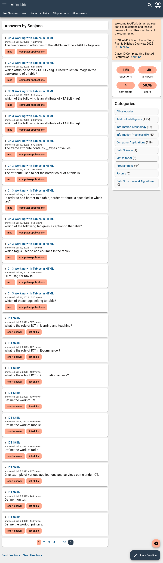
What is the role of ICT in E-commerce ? (32, 350)
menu (4, 5)
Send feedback (11, 555)
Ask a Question (145, 555)
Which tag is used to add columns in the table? (37, 251)
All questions (61, 13)
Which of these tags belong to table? (30, 301)
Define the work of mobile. (23, 425)
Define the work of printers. (24, 524)
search (149, 5)
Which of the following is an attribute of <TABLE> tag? (43, 98)
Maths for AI (124, 158)
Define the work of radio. (22, 450)
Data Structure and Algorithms (135, 181)
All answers (79, 13)
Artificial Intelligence (129, 119)
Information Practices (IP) (132, 134)
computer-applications (32, 51)
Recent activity (40, 13)
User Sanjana (10, 13)
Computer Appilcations (130, 142)
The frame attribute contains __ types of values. (38, 148)
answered (10, 41)
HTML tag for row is (19, 276)
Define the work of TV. (20, 400)
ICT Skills (14, 318)
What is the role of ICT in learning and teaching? (38, 325)
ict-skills (34, 332)
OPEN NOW (122, 47)
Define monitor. (15, 499)
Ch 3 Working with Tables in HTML (31, 38)
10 (64, 542)
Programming (125, 165)
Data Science (124, 150)
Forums (121, 173)
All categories (125, 111)
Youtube (136, 57)
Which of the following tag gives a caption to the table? (43, 226)
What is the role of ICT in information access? (37, 375)
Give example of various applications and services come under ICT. (52, 474)
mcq (9, 51)
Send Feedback (32, 555)
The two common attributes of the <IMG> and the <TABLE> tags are (52, 45)
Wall (24, 13)
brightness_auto (156, 543)
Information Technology (131, 127)
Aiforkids (19, 4)
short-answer (14, 332)
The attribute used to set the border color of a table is (42, 173)
